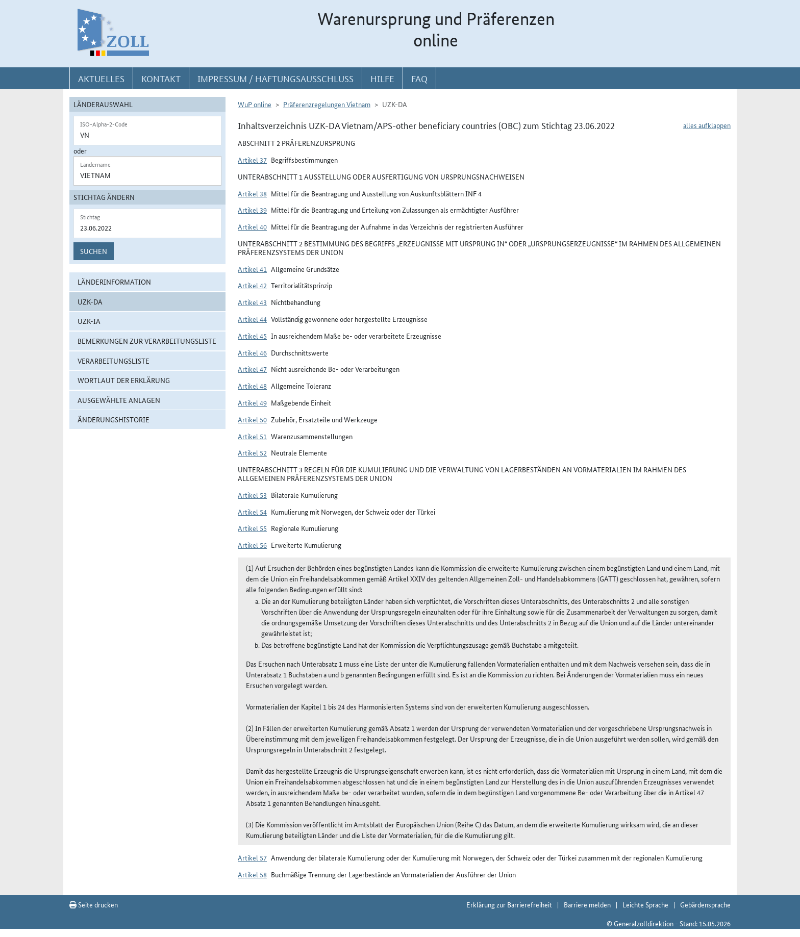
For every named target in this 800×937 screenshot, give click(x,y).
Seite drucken (93, 904)
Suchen (93, 251)
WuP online (254, 104)
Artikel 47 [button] (252, 369)
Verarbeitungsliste (113, 361)
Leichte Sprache (645, 904)
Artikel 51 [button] (252, 436)
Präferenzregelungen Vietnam (326, 104)
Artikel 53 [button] (252, 495)
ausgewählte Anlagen (119, 400)
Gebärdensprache (705, 904)
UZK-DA (90, 301)
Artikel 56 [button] (252, 545)
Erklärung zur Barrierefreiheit (509, 904)
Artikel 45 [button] (252, 336)
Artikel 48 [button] (252, 386)
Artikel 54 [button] (252, 512)
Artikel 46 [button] (252, 352)
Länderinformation (114, 281)
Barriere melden (587, 904)
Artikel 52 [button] (252, 452)
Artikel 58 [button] (252, 874)
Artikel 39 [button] (252, 210)
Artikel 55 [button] (252, 528)
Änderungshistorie (113, 419)
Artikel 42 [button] (252, 285)
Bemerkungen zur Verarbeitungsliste (147, 341)
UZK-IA (89, 321)
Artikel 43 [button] (252, 302)
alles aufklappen (707, 125)
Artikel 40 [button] (252, 226)
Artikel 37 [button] (252, 160)
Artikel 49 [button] (252, 402)
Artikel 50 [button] (252, 419)
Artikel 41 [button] (252, 269)
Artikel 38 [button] (252, 193)
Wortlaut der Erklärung (124, 380)
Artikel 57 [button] (252, 857)
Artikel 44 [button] (252, 319)
